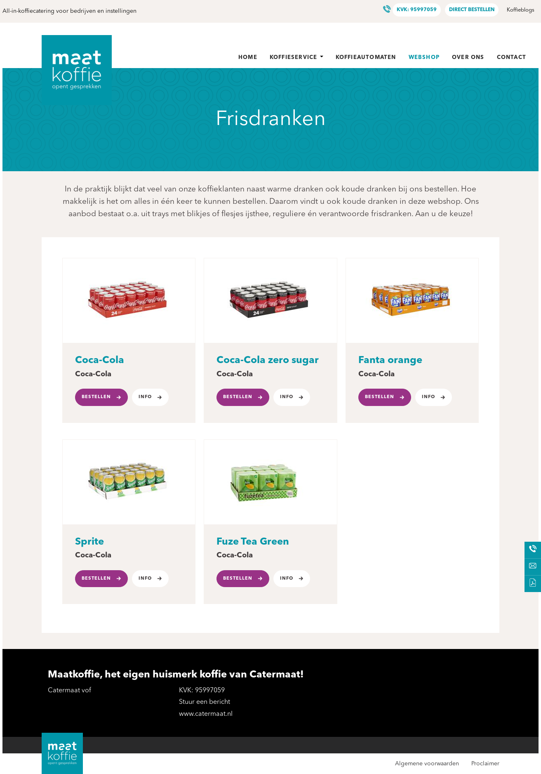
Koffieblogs (520, 10)
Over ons (468, 57)
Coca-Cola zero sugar (267, 361)
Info (145, 397)
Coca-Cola (99, 361)
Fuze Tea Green (252, 542)
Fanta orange (390, 361)
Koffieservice (296, 57)
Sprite (89, 542)
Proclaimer (485, 764)
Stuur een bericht (204, 702)
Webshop (424, 57)
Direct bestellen (471, 9)
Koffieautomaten (366, 57)
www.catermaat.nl (206, 714)
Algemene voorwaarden (427, 764)
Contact (511, 57)
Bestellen (96, 397)
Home (247, 57)
